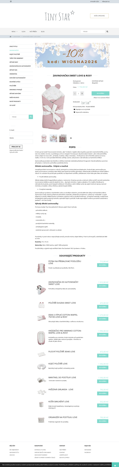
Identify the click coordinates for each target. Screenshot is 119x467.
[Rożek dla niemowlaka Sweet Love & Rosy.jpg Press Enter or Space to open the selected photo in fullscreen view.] (53, 106)
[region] (72, 55)
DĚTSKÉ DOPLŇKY (15, 93)
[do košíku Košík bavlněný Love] (102, 405)
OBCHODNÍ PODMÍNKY (41, 455)
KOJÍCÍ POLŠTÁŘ (15, 54)
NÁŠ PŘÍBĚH (63, 450)
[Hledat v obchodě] (93, 31)
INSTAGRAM (87, 450)
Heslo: (12, 138)
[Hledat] (107, 31)
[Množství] (78, 93)
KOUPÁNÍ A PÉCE (15, 82)
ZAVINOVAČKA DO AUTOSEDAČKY (20, 66)
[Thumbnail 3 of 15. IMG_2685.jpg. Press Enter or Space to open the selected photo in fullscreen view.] (63, 138)
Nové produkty (15, 101)
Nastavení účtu (14, 452)
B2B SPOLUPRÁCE (64, 457)
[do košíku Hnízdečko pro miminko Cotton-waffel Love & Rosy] (102, 335)
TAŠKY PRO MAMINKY (16, 58)
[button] (71, 138)
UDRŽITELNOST (64, 455)
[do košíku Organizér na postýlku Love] (102, 421)
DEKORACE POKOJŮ (16, 90)
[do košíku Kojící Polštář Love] (102, 367)
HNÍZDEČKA (13, 74)
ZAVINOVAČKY (14, 50)
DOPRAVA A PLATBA (40, 450)
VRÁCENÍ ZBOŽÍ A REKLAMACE (43, 452)
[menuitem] (15, 31)
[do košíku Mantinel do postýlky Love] (102, 381)
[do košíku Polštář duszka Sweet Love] (102, 307)
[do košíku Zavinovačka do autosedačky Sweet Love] (102, 286)
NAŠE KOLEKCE (14, 97)
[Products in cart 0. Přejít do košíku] (99, 15)
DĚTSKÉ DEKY (14, 62)
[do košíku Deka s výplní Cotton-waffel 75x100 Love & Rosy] (102, 319)
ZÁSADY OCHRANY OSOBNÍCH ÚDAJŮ (45, 457)
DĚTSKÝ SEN (13, 70)
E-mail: (12, 130)
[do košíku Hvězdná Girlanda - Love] (102, 393)
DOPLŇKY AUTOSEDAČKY (18, 78)
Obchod (12, 455)
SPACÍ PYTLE (13, 46)
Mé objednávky (14, 450)
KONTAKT (62, 452)
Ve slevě (12, 105)
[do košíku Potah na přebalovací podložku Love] (102, 265)
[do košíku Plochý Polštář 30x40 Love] (102, 355)
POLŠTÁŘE (13, 86)
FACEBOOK (87, 452)
